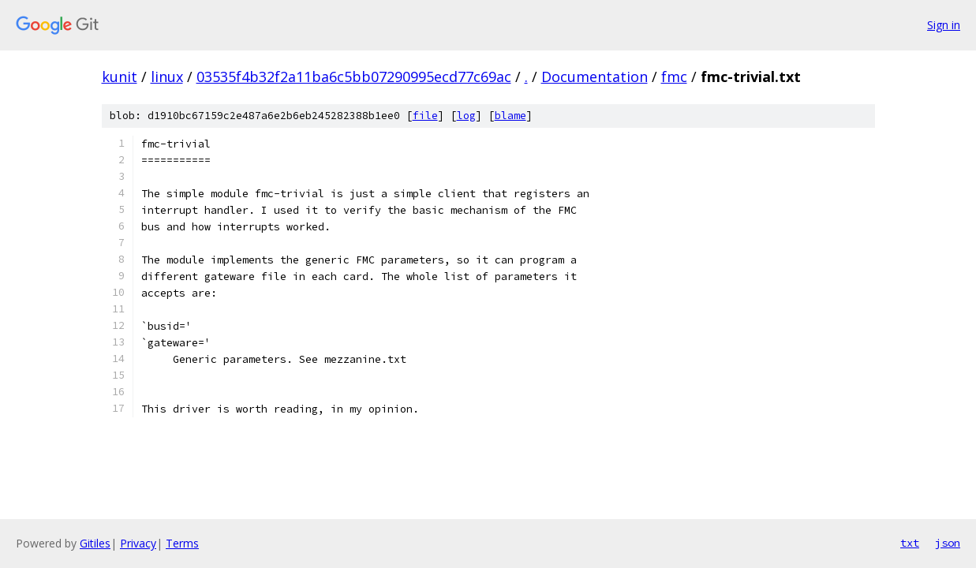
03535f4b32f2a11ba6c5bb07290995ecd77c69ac (353, 76)
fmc (674, 76)
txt (909, 543)
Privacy (138, 543)
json (947, 543)
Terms (182, 543)
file (425, 115)
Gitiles (95, 543)
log (466, 115)
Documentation (594, 76)
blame (510, 115)
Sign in (943, 24)
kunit (119, 76)
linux (167, 76)
